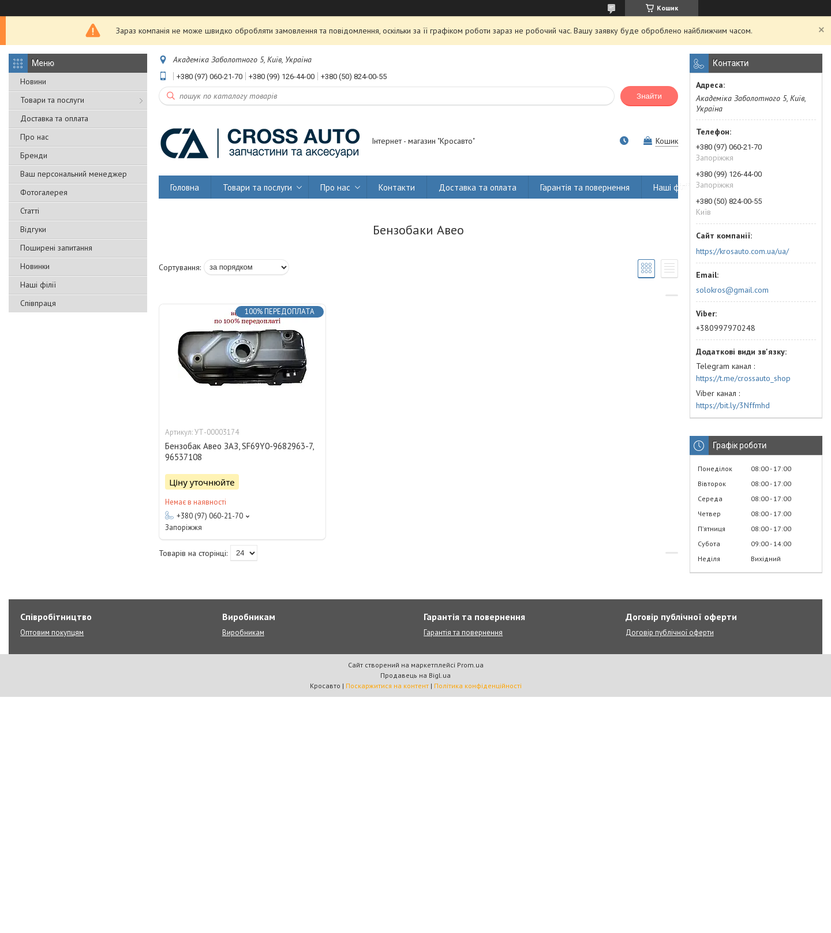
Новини (33, 81)
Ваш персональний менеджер (73, 174)
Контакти (397, 187)
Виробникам (243, 632)
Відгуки (33, 229)
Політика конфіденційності (478, 685)
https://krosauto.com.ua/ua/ (742, 251)
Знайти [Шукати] (649, 96)
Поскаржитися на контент (387, 685)
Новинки (35, 266)
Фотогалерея (44, 192)
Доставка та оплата (54, 118)
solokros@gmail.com (732, 290)
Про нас (34, 137)
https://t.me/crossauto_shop (743, 378)
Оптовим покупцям (52, 632)
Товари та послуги (52, 100)
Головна (184, 187)
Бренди (33, 155)
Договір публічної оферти (670, 632)
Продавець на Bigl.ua (415, 675)
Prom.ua (470, 664)
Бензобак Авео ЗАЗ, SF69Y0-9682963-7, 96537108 (239, 451)
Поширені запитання (56, 247)
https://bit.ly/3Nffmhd (733, 405)
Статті (29, 211)
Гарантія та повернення (585, 187)
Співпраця (38, 303)
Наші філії (38, 284)
